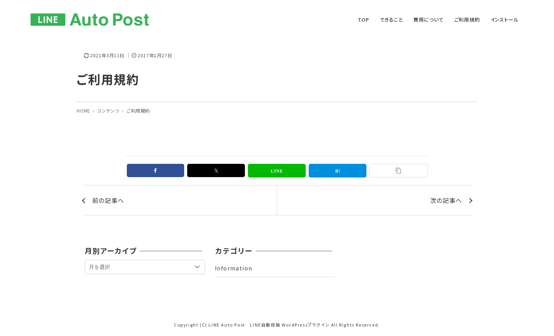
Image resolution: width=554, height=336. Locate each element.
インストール (505, 19)
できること (391, 19)
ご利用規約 (467, 19)
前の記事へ (108, 200)
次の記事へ (446, 200)
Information (233, 268)
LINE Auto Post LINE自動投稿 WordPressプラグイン (269, 325)
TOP (363, 19)
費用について (429, 19)
